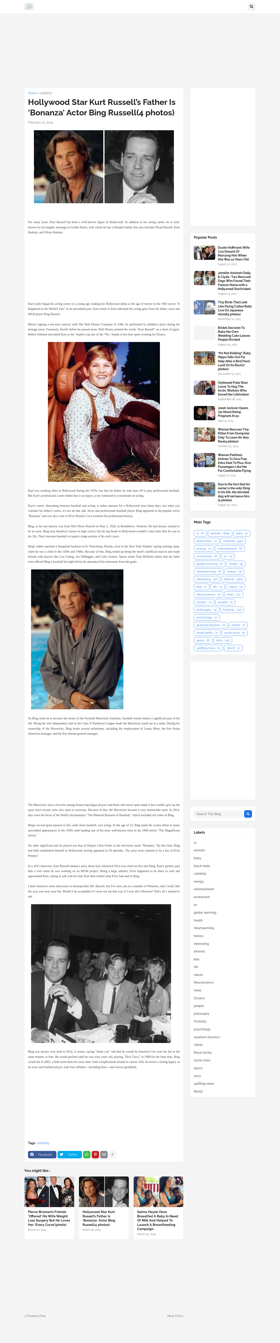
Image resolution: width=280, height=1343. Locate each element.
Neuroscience (208, 594)
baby (242, 533)
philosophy (206, 610)
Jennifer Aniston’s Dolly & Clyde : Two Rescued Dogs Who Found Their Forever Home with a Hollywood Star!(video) (234, 281)
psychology (206, 617)
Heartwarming (208, 571)
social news (234, 633)
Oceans (204, 602)
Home (32, 93)
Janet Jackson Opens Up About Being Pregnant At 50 (233, 412)
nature (236, 587)
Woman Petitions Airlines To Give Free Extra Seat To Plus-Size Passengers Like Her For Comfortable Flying (234, 463)
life (217, 587)
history (234, 571)
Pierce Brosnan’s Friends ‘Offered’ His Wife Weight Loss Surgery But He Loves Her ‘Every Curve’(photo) (49, 1218)
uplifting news (208, 648)
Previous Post (36, 1316)
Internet (233, 579)
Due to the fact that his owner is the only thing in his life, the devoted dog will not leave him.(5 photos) (234, 492)
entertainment (230, 549)
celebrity (46, 93)
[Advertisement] (140, 50)
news (234, 594)
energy (203, 549)
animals (220, 533)
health (236, 564)
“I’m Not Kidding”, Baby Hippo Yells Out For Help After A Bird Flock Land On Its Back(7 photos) (234, 361)
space (203, 640)
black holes (206, 541)
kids (201, 587)
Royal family (207, 633)
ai (200, 533)
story (222, 640)
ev (228, 556)
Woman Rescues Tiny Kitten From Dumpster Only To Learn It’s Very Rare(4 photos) (234, 435)
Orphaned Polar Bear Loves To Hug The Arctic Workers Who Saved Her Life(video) (233, 388)
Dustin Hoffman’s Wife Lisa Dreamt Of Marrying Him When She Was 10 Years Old (234, 253)
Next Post (174, 1316)
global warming (209, 564)
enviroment (206, 556)
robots (238, 625)
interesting (206, 579)
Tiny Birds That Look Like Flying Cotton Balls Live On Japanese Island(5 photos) (235, 308)
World (233, 648)
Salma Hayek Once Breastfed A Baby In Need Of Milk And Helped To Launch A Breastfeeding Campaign (157, 1220)
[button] (251, 7)
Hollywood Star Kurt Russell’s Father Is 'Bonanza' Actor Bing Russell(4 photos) (98, 1218)
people (225, 602)
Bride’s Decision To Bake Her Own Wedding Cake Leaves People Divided (234, 334)
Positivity (232, 610)
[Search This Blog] (218, 814)
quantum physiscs (210, 625)
